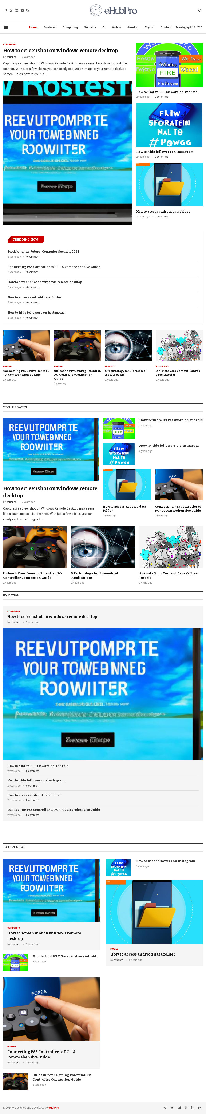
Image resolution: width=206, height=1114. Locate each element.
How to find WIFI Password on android (167, 92)
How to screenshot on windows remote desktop (60, 50)
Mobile (116, 27)
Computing (70, 27)
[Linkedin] (193, 1108)
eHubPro (53, 1107)
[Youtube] (16, 10)
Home (33, 27)
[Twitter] (11, 10)
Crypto (149, 27)
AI (103, 27)
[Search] (200, 10)
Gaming (132, 27)
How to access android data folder (163, 211)
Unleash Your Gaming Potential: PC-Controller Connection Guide (77, 374)
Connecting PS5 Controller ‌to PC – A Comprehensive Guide (54, 267)
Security (90, 27)
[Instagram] (179, 1108)
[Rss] (27, 10)
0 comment (161, 96)
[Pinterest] (186, 1108)
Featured (50, 27)
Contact (166, 27)
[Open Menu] (6, 27)
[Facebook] (5, 10)
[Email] (22, 10)
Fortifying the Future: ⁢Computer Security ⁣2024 (43, 251)
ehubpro (11, 57)
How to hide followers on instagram (164, 152)
